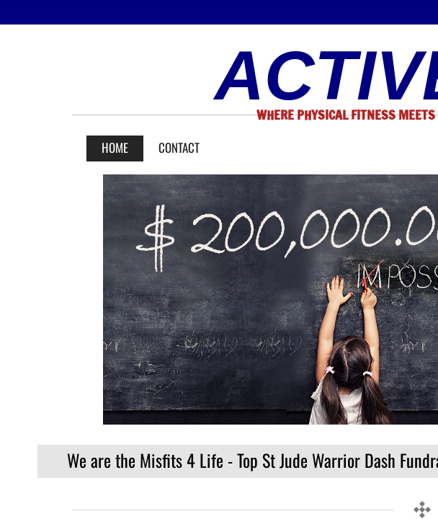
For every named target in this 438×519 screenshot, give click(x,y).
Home (115, 147)
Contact (179, 147)
